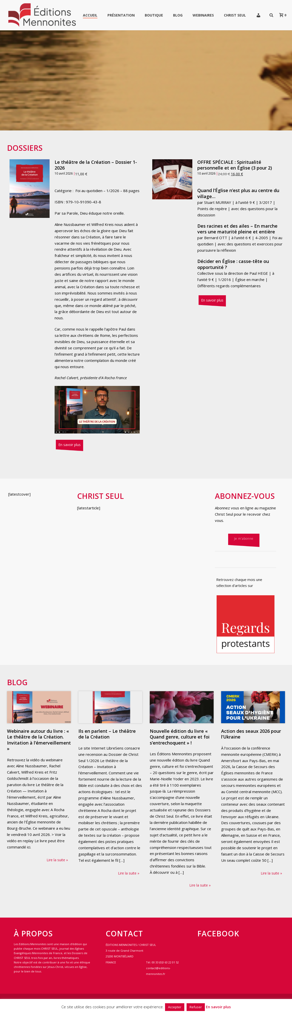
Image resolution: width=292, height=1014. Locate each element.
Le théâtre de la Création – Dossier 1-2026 (96, 165)
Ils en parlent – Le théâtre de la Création (107, 734)
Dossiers (25, 148)
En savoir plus (69, 444)
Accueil (90, 15)
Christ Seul (235, 15)
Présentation (121, 15)
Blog (178, 15)
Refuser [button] (196, 1007)
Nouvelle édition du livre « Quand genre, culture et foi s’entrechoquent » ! (180, 737)
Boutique (154, 15)
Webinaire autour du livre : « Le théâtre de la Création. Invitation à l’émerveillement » (39, 740)
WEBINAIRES (203, 15)
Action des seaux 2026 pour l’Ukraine (251, 734)
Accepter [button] (174, 1007)
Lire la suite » (57, 859)
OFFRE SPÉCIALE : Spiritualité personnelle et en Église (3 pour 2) (234, 165)
